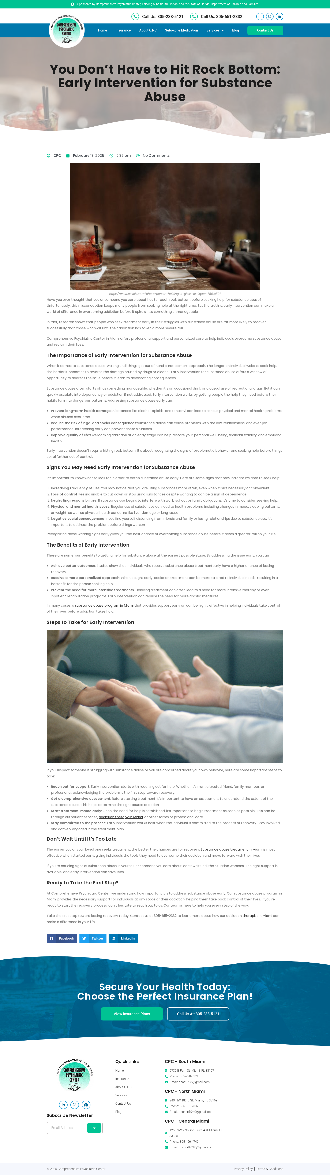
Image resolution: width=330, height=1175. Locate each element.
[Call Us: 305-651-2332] (194, 16)
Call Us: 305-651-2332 (221, 16)
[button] (62, 938)
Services (215, 30)
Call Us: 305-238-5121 (163, 16)
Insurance (123, 30)
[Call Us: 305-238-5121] (135, 16)
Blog (235, 30)
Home (102, 30)
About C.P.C (148, 30)
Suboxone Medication (181, 30)
